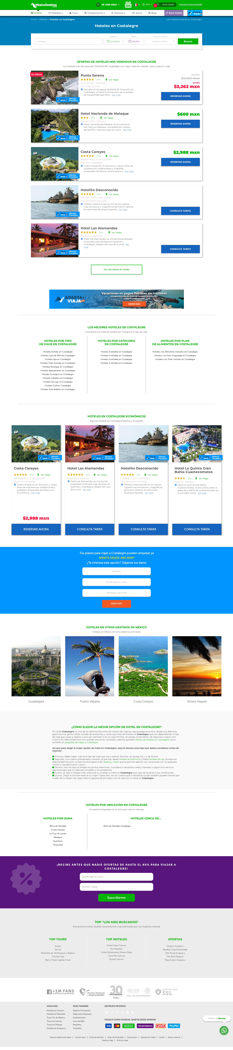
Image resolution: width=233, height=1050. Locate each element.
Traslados (77, 1028)
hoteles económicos (129, 759)
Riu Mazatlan (116, 949)
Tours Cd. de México (56, 1017)
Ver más (116, 95)
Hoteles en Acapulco (56, 1028)
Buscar (188, 41)
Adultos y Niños (160, 36)
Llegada (113, 36)
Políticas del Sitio (96, 1037)
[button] (97, 13)
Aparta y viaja (107, 1040)
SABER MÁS (116, 603)
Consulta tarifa (180, 210)
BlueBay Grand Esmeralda (175, 949)
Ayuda (161, 1037)
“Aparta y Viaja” (111, 762)
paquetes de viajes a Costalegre (81, 742)
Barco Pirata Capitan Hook (58, 960)
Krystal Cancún (116, 959)
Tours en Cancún (54, 1021)
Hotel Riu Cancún (116, 956)
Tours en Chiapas (54, 1025)
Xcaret (58, 946)
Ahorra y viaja (122, 1040)
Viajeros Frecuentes (81, 1010)
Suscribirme (116, 898)
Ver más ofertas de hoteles (116, 269)
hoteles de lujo (156, 759)
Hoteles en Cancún (55, 1010)
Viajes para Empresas (82, 1014)
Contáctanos (80, 1037)
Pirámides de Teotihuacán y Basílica (58, 953)
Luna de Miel (78, 1021)
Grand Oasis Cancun (116, 945)
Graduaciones (79, 1017)
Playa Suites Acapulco (175, 960)
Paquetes (77, 1025)
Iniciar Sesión (168, 4)
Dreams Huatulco (175, 946)
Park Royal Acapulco (175, 953)
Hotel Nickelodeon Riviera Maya (116, 952)
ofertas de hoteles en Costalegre (152, 739)
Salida (133, 36)
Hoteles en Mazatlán (56, 1014)
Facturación (132, 1037)
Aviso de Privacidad (115, 1037)
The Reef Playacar (175, 956)
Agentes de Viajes (148, 1037)
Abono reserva (174, 1037)
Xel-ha (58, 949)
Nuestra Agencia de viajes (60, 1037)
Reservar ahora (180, 96)
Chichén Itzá (58, 956)
